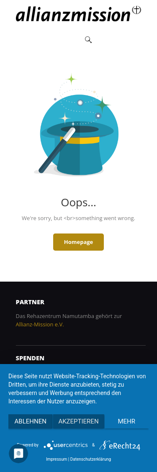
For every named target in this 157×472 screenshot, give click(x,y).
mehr (127, 421)
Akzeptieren (78, 421)
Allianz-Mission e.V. (40, 324)
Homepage (78, 242)
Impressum (56, 459)
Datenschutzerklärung (90, 459)
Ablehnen (30, 421)
